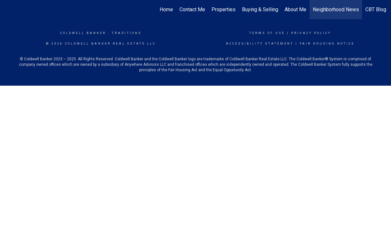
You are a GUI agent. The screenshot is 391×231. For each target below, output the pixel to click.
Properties (224, 9)
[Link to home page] (8, 9)
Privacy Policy (311, 33)
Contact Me (192, 9)
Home (166, 9)
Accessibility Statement (260, 43)
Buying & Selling (260, 9)
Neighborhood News (336, 9)
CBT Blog (375, 9)
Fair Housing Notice (327, 43)
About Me (295, 9)
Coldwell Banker (83, 33)
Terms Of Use (267, 33)
